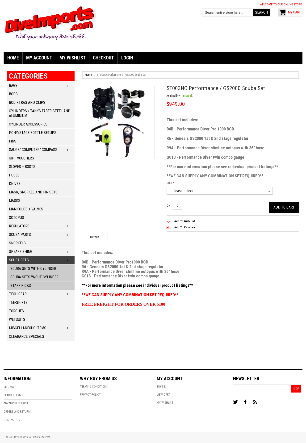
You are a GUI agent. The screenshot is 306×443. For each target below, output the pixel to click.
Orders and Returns (18, 411)
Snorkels (17, 243)
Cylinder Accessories (28, 124)
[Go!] (296, 389)
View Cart (163, 394)
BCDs (13, 94)
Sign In (161, 386)
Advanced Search (16, 403)
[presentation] (95, 236)
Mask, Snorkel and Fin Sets (33, 192)
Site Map (9, 387)
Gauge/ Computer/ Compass (33, 149)
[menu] (153, 58)
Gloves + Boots (22, 166)
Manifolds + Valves (26, 209)
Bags (13, 85)
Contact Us (12, 420)
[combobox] (228, 12)
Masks (14, 200)
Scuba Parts (20, 234)
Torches (16, 311)
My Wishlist (165, 402)
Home (88, 74)
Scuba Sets (19, 260)
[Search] (261, 12)
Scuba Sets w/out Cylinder (34, 277)
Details (94, 237)
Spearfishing (20, 251)
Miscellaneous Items (27, 328)
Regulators (19, 226)
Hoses (14, 175)
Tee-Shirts (18, 302)
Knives (15, 183)
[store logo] (51, 22)
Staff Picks (20, 285)
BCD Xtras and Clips (27, 102)
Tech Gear (18, 294)
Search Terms (13, 395)
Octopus (16, 217)
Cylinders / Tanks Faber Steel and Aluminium (39, 113)
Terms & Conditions (94, 386)
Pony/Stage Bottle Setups (32, 132)
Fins (12, 141)
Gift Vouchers (21, 158)
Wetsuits (17, 319)
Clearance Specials (26, 336)
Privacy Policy (90, 394)
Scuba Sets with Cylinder (33, 268)
